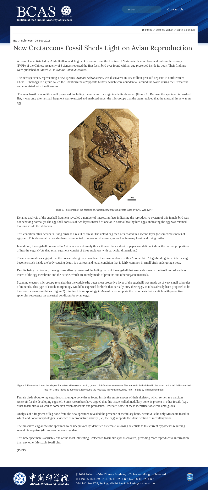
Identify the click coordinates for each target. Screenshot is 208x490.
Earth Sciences (186, 29)
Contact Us (175, 9)
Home (148, 29)
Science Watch (164, 29)
